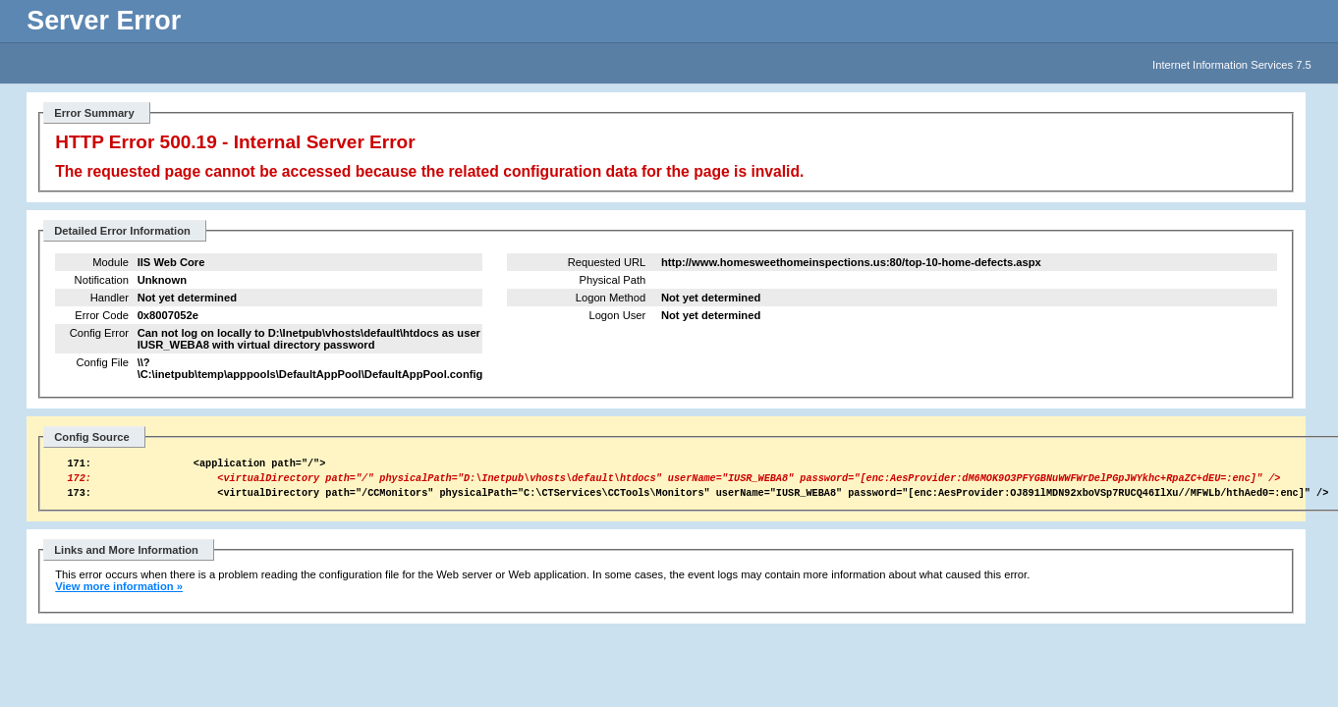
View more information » (119, 595)
